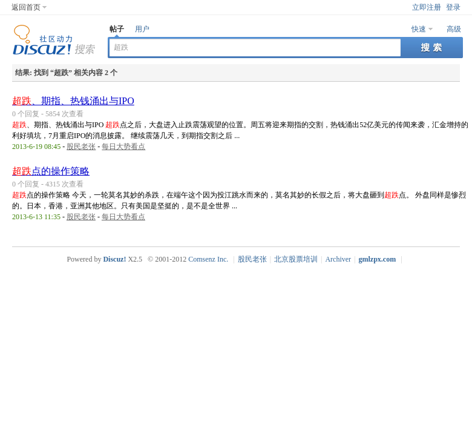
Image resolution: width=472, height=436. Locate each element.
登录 (453, 7)
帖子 (117, 29)
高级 (454, 29)
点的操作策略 (51, 171)
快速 (418, 29)
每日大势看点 (123, 146)
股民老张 (81, 146)
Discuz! (114, 259)
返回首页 (26, 7)
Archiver (338, 259)
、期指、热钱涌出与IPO (73, 101)
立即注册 (426, 7)
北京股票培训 (296, 259)
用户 (142, 29)
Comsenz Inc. (208, 259)
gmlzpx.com (377, 259)
